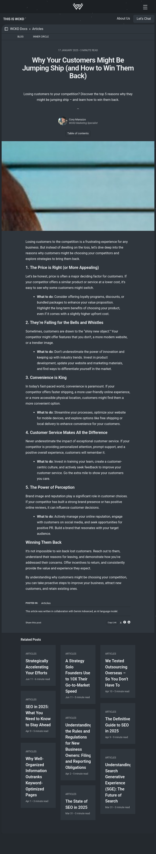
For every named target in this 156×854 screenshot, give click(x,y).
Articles (37, 29)
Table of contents (78, 133)
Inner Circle (41, 36)
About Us (123, 18)
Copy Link (112, 622)
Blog (20, 36)
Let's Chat (144, 19)
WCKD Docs (18, 29)
